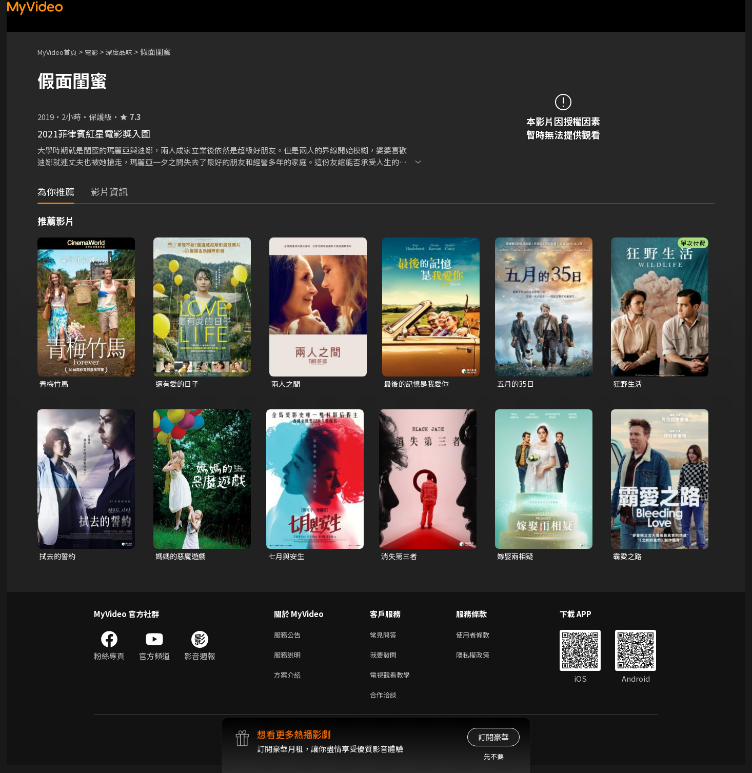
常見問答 (385, 637)
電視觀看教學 (393, 680)
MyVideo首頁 (60, 51)
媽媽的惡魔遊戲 (182, 557)
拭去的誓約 (58, 557)
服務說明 (289, 658)
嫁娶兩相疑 (516, 557)
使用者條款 (481, 637)
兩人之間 (286, 384)
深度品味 (130, 51)
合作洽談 (385, 702)
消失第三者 (400, 557)
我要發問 (385, 658)
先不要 (494, 756)
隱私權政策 (481, 658)
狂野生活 (628, 384)
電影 (99, 51)
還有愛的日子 (178, 384)
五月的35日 (516, 384)
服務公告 (289, 637)
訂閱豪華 (493, 736)
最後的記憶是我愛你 (418, 384)
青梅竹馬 (54, 384)
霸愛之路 (628, 557)
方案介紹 (289, 680)
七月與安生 (287, 557)
